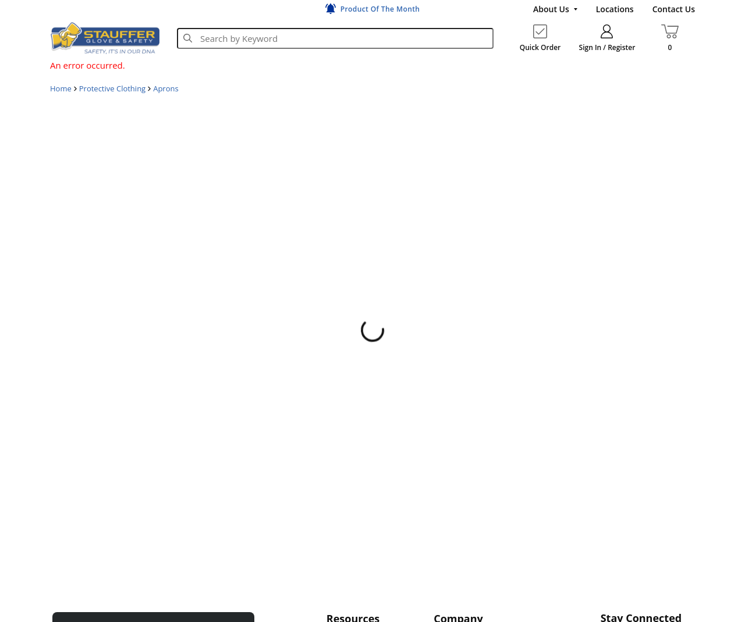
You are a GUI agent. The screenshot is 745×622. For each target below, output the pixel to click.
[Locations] (615, 9)
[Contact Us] (673, 9)
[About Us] (555, 9)
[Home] (104, 38)
